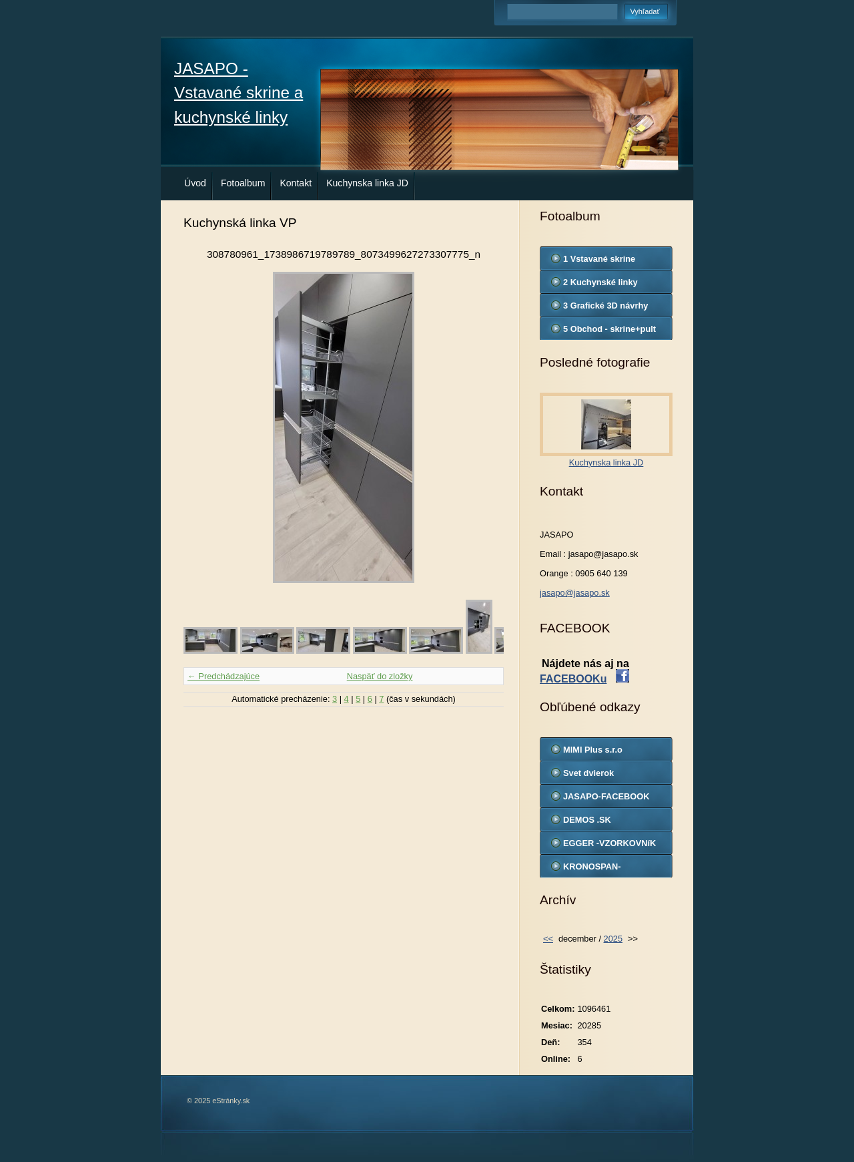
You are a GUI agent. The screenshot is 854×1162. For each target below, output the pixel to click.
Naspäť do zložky (380, 676)
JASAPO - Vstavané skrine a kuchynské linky (238, 92)
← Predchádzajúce (223, 676)
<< (548, 939)
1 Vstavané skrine (599, 259)
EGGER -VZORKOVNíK (609, 843)
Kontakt (296, 183)
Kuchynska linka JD (367, 183)
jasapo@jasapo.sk (575, 593)
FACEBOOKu (573, 679)
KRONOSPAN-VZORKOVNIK (592, 869)
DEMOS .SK (587, 820)
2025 (613, 939)
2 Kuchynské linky (600, 282)
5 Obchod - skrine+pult (609, 329)
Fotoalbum (243, 183)
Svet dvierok (588, 773)
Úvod (195, 183)
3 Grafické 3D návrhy (605, 306)
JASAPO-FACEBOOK (606, 796)
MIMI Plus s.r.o (592, 750)
